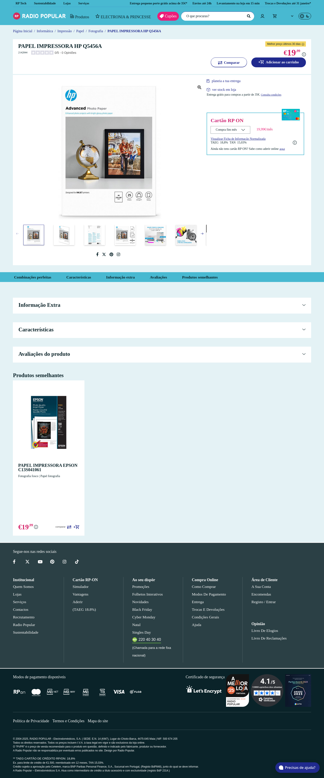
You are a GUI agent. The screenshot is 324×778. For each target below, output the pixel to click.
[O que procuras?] (216, 16)
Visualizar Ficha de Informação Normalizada (240, 138)
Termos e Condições (69, 721)
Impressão (66, 31)
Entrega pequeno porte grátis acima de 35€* (145, 3)
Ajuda (196, 624)
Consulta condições (279, 95)
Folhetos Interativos (147, 594)
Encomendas (260, 594)
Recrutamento (23, 617)
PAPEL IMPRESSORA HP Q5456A (139, 31)
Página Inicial (22, 31)
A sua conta (261, 586)
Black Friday (141, 609)
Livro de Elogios (263, 630)
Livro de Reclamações (267, 638)
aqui (287, 148)
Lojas (70, 3)
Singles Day (140, 632)
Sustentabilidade (46, 3)
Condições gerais (205, 617)
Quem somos (23, 586)
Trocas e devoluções (207, 609)
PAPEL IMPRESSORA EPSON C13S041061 (44, 467)
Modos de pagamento (208, 594)
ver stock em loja (224, 89)
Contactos (21, 609)
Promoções (140, 586)
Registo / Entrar (263, 602)
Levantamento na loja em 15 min (232, 3)
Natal (136, 624)
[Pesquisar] (248, 16)
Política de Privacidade (31, 721)
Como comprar (204, 586)
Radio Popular (23, 624)
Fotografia (100, 31)
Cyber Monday (143, 617)
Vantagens (81, 594)
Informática (45, 31)
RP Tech (20, 3)
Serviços (87, 3)
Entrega (198, 602)
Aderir (77, 602)
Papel (83, 31)
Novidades (140, 602)
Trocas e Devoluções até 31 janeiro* (286, 3)
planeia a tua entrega (229, 81)
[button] (202, 233)
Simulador (80, 586)
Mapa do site (100, 721)
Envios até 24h (193, 3)
